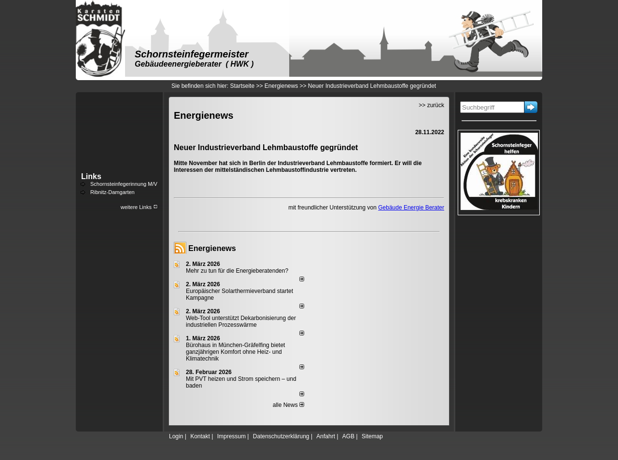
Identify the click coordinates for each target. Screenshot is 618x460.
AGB (348, 436)
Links (91, 176)
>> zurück (431, 105)
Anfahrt (325, 436)
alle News (288, 405)
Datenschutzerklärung (281, 436)
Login (176, 436)
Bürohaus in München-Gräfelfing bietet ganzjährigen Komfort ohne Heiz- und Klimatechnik (235, 352)
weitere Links (139, 207)
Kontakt (200, 436)
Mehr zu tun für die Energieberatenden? (237, 270)
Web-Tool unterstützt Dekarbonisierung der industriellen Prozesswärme (241, 321)
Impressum (231, 436)
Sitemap (372, 436)
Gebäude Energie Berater (411, 207)
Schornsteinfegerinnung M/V (123, 184)
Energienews (212, 248)
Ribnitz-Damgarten (112, 192)
